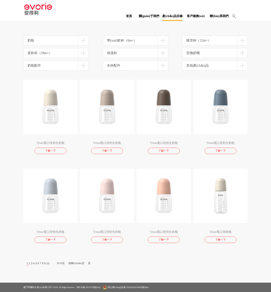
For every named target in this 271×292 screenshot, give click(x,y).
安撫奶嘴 (193, 53)
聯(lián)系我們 (219, 16)
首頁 (129, 16)
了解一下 (50, 150)
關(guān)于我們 (149, 16)
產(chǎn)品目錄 (172, 16)
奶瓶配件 (34, 65)
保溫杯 (112, 53)
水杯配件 (113, 65)
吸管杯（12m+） (198, 40)
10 (47, 263)
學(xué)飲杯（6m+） (122, 40)
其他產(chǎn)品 (197, 65)
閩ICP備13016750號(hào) (88, 287)
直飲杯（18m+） (39, 53)
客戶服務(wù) (196, 16)
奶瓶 (30, 40)
